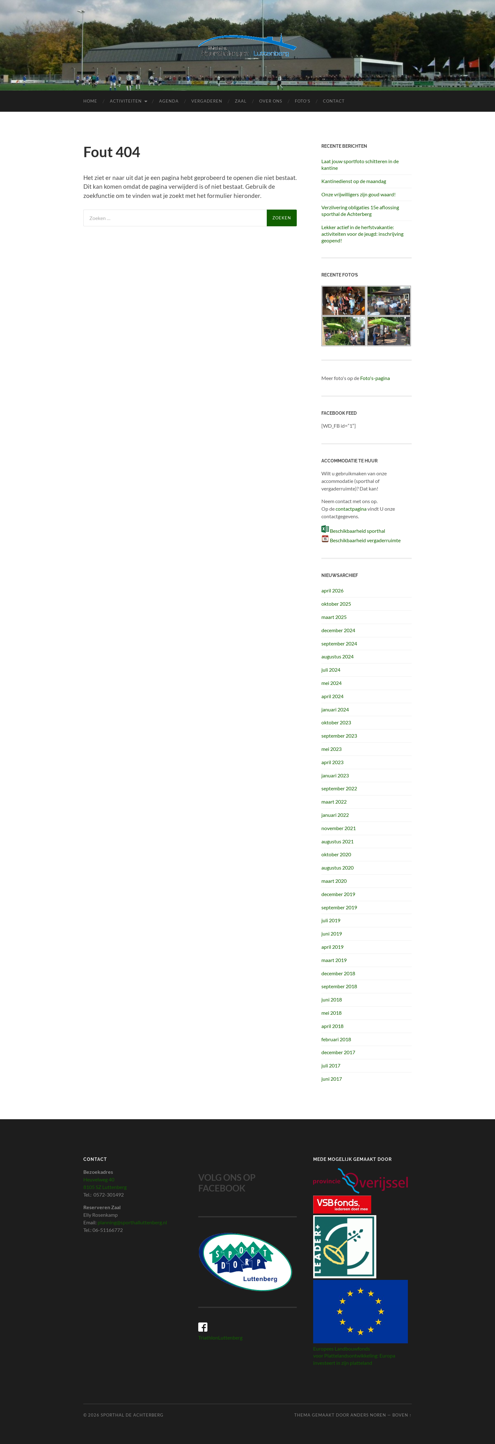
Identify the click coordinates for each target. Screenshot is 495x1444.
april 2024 (332, 696)
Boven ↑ (402, 1414)
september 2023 (339, 736)
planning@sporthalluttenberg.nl (132, 1222)
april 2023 (332, 762)
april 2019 (332, 947)
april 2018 (332, 1026)
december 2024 (338, 630)
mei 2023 (331, 749)
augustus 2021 (337, 841)
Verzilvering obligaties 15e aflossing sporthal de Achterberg (360, 210)
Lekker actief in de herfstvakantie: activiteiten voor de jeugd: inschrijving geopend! (362, 233)
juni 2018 (331, 999)
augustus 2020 (337, 868)
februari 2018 (336, 1039)
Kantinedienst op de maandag (353, 181)
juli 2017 (330, 1065)
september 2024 (339, 643)
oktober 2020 (336, 854)
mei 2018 (331, 1013)
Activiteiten (126, 101)
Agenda (169, 101)
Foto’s (302, 101)
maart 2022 (334, 802)
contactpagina (351, 509)
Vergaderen (206, 101)
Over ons (270, 101)
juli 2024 (330, 670)
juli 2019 (330, 920)
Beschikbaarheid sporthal (357, 531)
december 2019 (338, 894)
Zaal (241, 101)
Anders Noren (368, 1414)
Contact (334, 101)
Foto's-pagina (375, 378)
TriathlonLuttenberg (220, 1337)
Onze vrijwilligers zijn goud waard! (358, 194)
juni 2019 (331, 933)
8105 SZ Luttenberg (105, 1187)
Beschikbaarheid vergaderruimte (365, 540)
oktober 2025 (336, 604)
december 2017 (338, 1052)
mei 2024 (331, 683)
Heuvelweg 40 (98, 1179)
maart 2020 (334, 881)
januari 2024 (335, 709)
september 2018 (339, 986)
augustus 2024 (337, 656)
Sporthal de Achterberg (132, 1414)
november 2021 (338, 828)
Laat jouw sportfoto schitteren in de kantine (360, 164)
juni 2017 (331, 1079)
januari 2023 (335, 775)
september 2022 (339, 788)
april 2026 (332, 590)
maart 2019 (334, 960)
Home (90, 101)
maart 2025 (334, 617)
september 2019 (339, 907)
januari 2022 (335, 815)
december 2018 (338, 973)
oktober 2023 (336, 722)
